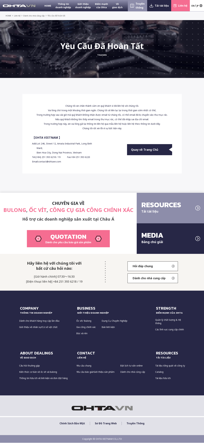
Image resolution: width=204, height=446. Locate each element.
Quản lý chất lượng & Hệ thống (168, 325)
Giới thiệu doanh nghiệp (83, 5)
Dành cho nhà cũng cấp (34, 15)
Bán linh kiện (108, 330)
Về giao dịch (117, 5)
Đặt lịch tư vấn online (131, 368)
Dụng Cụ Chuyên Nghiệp (114, 324)
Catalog (159, 375)
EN (193, 5)
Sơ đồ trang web (106, 426)
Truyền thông (140, 5)
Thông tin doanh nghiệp (63, 5)
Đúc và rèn (81, 336)
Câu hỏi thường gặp (29, 368)
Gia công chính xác (86, 330)
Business (114, 313)
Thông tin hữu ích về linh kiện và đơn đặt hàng (43, 381)
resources (170, 358)
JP (197, 5)
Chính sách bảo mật (72, 426)
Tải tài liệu (162, 5)
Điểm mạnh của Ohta (101, 5)
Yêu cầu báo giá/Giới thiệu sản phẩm (95, 375)
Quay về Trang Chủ (151, 150)
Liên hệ (182, 5)
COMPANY (46, 313)
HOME (47, 5)
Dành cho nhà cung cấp (153, 281)
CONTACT (114, 358)
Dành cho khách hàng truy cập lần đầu (39, 324)
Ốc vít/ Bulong (83, 324)
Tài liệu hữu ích (163, 381)
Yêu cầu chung (83, 368)
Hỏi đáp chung (153, 269)
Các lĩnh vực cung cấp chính (169, 332)
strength (170, 313)
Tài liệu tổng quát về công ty (170, 368)
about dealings (46, 358)
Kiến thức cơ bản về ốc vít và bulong (38, 375)
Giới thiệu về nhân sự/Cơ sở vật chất (38, 330)
